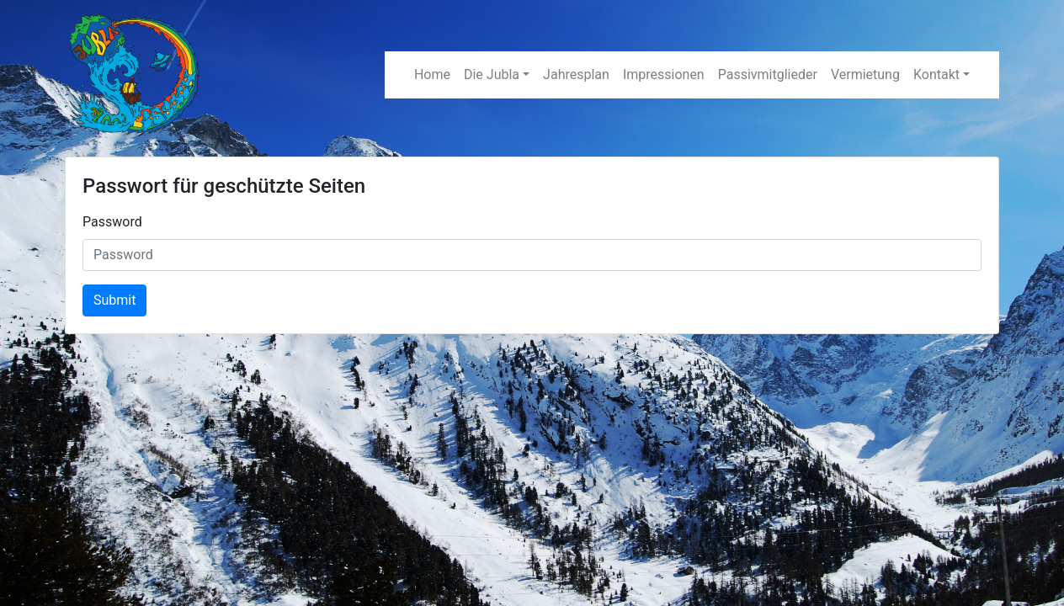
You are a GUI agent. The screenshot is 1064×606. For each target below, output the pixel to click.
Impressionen (664, 74)
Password (112, 222)
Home (432, 74)
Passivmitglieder (767, 74)
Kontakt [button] (936, 74)
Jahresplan (576, 74)
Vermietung (865, 74)
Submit (114, 300)
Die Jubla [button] (491, 74)
